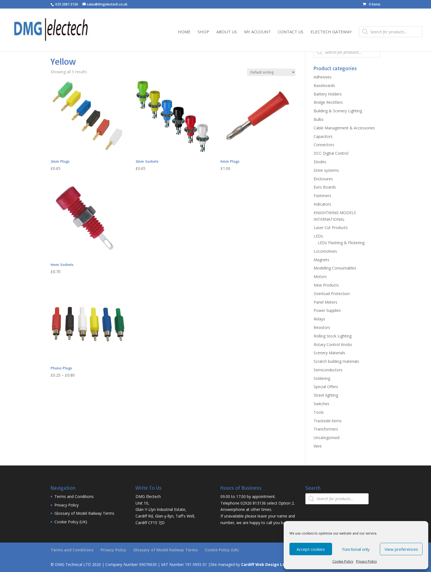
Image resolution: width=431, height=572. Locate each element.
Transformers (326, 429)
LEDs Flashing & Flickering (341, 242)
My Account (257, 32)
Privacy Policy (366, 561)
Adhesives (322, 77)
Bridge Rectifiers (328, 102)
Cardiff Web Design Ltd (264, 564)
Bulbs (319, 119)
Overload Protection (332, 293)
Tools (319, 412)
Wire (318, 446)
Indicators (322, 204)
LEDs (318, 236)
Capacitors (323, 136)
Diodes (320, 161)
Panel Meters (325, 302)
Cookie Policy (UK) (70, 521)
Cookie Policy (342, 561)
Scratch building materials (336, 361)
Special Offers (326, 386)
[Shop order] (271, 72)
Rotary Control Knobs (333, 344)
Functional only (356, 549)
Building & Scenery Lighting (338, 110)
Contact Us (290, 32)
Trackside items (328, 420)
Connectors (324, 144)
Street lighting (326, 395)
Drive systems (326, 170)
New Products (326, 285)
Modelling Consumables (335, 268)
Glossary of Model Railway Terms (84, 513)
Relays (319, 319)
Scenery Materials (329, 352)
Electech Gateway (331, 32)
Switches (321, 403)
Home (184, 32)
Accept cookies (311, 549)
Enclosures (323, 178)
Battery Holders (328, 94)
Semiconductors (328, 369)
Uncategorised (326, 437)
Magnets (321, 259)
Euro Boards (325, 187)
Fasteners (322, 195)
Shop (203, 32)
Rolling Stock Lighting (333, 336)
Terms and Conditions (74, 496)
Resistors (322, 327)
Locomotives (325, 251)
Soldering (322, 378)
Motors (320, 276)
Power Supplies (327, 310)
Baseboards (324, 85)
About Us (226, 32)
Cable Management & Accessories (344, 127)
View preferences (401, 549)
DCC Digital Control (331, 153)
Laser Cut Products (331, 227)
